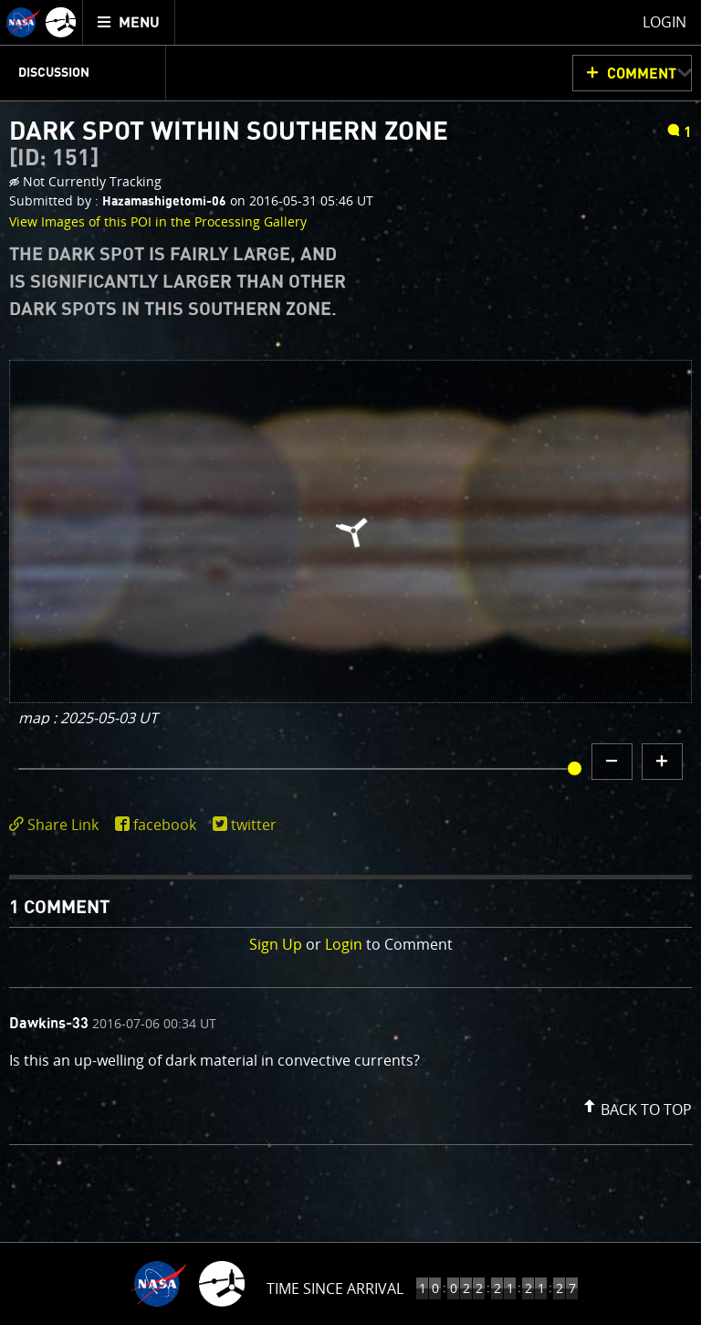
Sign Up (275, 944)
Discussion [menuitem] (53, 73)
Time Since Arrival (335, 1288)
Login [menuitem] (664, 22)
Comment (641, 74)
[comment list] (350, 1066)
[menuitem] (129, 22)
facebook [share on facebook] (164, 825)
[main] (350, 662)
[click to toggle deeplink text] (57, 825)
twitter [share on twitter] (254, 825)
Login (343, 944)
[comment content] (350, 1063)
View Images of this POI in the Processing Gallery (158, 221)
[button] (635, 1106)
